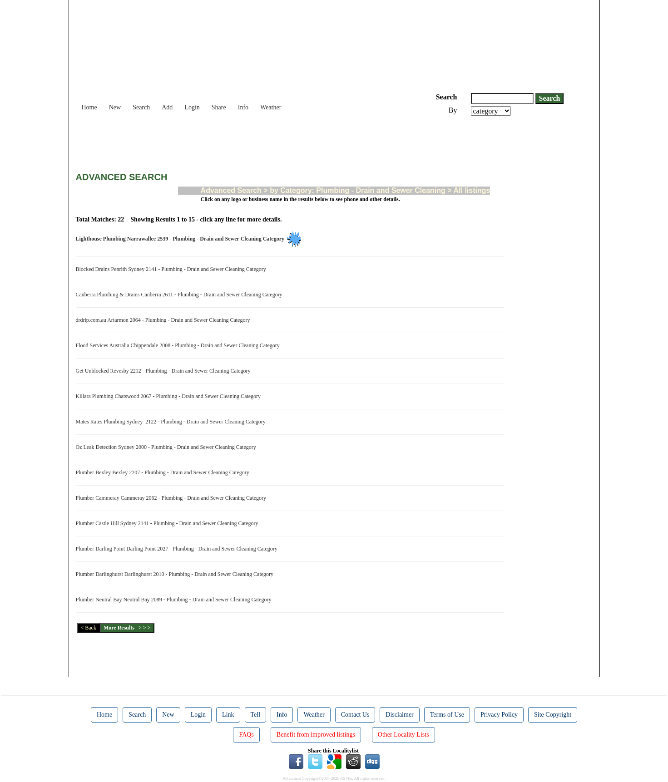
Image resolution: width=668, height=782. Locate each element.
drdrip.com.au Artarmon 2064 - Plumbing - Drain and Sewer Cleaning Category (164, 320)
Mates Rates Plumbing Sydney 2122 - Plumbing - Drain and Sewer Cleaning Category (172, 421)
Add (167, 107)
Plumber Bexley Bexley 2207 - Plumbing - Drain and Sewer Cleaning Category (164, 472)
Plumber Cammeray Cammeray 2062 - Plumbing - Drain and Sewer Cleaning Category (172, 498)
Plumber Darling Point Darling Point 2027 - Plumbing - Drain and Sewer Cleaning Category (178, 549)
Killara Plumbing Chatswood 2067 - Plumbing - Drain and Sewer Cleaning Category (170, 396)
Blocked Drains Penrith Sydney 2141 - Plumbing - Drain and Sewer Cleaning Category (172, 269)
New (115, 107)
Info (243, 107)
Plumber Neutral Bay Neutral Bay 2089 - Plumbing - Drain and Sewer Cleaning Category (175, 599)
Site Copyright (552, 714)
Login (191, 107)
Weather (270, 107)
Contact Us (355, 714)
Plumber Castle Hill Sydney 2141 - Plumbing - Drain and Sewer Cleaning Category (168, 523)
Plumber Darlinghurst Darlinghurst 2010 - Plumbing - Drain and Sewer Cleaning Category (176, 574)
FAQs (246, 734)
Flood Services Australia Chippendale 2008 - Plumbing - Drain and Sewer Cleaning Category (179, 345)
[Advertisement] (241, 140)
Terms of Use (447, 714)
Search (141, 107)
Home (89, 107)
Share (219, 107)
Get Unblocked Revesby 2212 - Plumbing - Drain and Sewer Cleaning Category (164, 371)
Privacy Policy (499, 714)
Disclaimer (399, 714)
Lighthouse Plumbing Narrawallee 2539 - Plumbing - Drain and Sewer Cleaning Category (181, 239)
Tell (256, 714)
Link (228, 714)
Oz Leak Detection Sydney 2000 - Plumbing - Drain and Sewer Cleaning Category (167, 447)
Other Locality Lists (403, 734)
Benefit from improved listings (316, 734)
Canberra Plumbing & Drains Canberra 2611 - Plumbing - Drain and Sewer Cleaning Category (180, 294)
